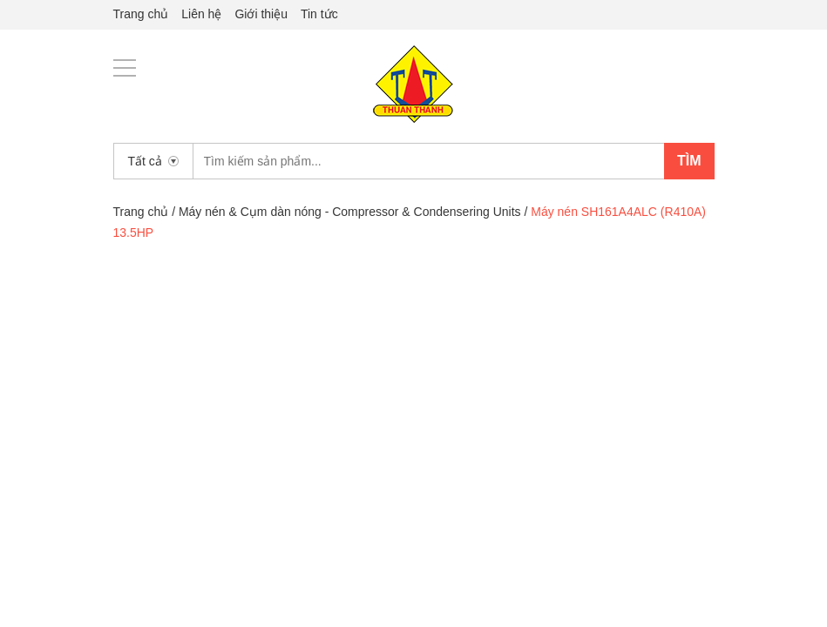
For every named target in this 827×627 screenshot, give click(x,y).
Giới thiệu (261, 14)
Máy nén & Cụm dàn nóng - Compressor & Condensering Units (350, 212)
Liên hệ (201, 14)
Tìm (689, 160)
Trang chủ (141, 14)
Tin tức (319, 14)
